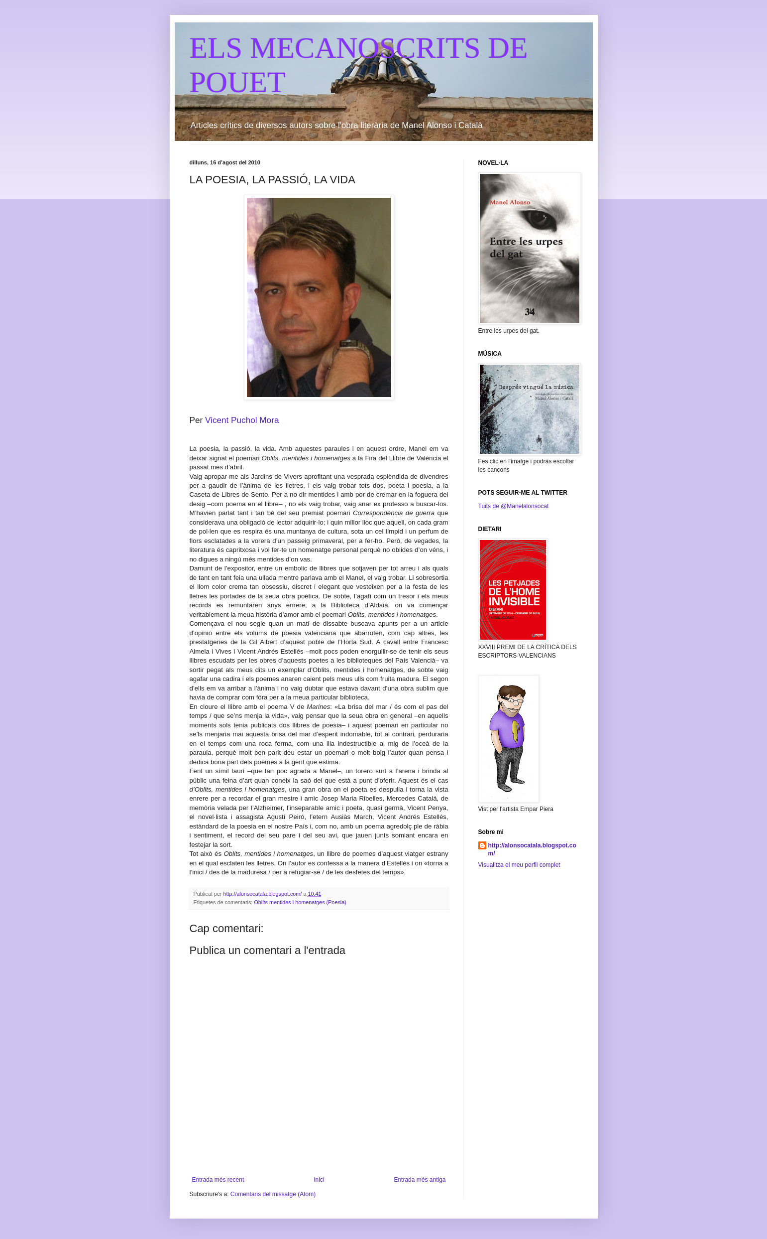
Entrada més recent (218, 1179)
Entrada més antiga (419, 1179)
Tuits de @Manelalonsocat (513, 506)
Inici (319, 1179)
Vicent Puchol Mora (242, 420)
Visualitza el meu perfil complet (519, 864)
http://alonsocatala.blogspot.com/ (532, 849)
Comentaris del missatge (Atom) (273, 1194)
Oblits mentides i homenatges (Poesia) (300, 902)
